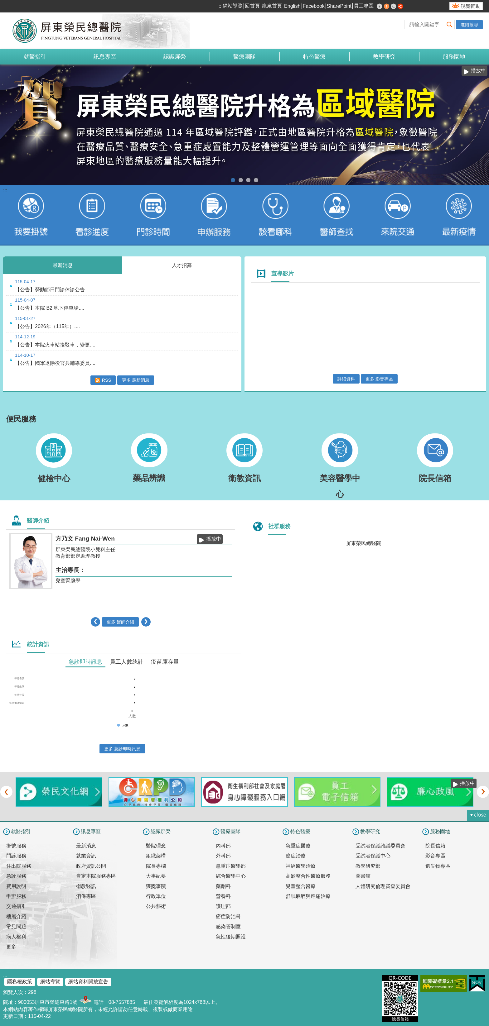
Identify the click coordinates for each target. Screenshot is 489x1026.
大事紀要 (156, 876)
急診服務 (16, 876)
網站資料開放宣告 (88, 981)
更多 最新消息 (135, 380)
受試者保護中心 (373, 855)
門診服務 (16, 855)
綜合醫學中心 (231, 876)
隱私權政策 (19, 981)
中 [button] (387, 6)
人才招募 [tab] (182, 265)
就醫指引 (35, 57)
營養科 (223, 896)
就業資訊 (86, 855)
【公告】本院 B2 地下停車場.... (49, 308)
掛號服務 (16, 845)
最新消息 (86, 845)
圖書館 (363, 876)
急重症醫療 (298, 845)
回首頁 (252, 5)
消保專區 (86, 896)
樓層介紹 (16, 916)
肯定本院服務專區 (96, 876)
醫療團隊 (244, 57)
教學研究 (384, 57)
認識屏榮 (174, 57)
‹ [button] (95, 621)
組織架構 (156, 855)
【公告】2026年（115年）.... (47, 326)
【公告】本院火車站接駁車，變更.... (55, 344)
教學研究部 (368, 866)
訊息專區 (105, 57)
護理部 (223, 906)
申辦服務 (16, 896)
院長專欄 (156, 866)
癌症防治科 (228, 916)
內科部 (223, 845)
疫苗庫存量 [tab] (165, 662)
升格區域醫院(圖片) (233, 180)
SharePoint (339, 6)
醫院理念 (156, 845)
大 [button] (393, 6)
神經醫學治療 (301, 866)
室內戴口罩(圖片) (256, 180)
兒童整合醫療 (301, 886)
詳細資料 (346, 378)
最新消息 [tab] (63, 265)
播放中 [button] (478, 70)
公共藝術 (156, 906)
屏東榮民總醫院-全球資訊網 (70, 31)
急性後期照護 (231, 936)
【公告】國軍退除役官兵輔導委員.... (55, 363)
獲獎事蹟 (156, 886)
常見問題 (16, 926)
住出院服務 (18, 866)
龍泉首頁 (272, 5)
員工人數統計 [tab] (126, 662)
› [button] (146, 621)
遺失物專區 (437, 866)
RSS (106, 380)
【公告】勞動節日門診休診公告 (50, 289)
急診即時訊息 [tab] (85, 662)
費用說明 (16, 886)
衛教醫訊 (86, 886)
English (292, 6)
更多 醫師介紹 (120, 621)
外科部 (223, 855)
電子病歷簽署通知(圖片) (241, 180)
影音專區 (435, 855)
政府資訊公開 (91, 866)
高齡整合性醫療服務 (308, 876)
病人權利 (16, 936)
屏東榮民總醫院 (363, 543)
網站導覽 (233, 5)
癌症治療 (296, 855)
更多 (11, 946)
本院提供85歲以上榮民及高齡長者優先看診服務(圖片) (248, 180)
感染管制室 (228, 926)
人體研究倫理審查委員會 (383, 886)
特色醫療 (314, 57)
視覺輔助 (471, 6)
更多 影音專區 (379, 378)
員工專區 (364, 5)
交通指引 (16, 906)
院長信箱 (435, 845)
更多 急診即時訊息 (122, 748)
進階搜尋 (469, 24)
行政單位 (156, 896)
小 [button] (379, 6)
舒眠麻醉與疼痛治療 (308, 896)
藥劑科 (223, 886)
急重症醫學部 (231, 866)
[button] (449, 24)
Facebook (314, 6)
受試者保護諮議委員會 (380, 845)
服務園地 (454, 57)
